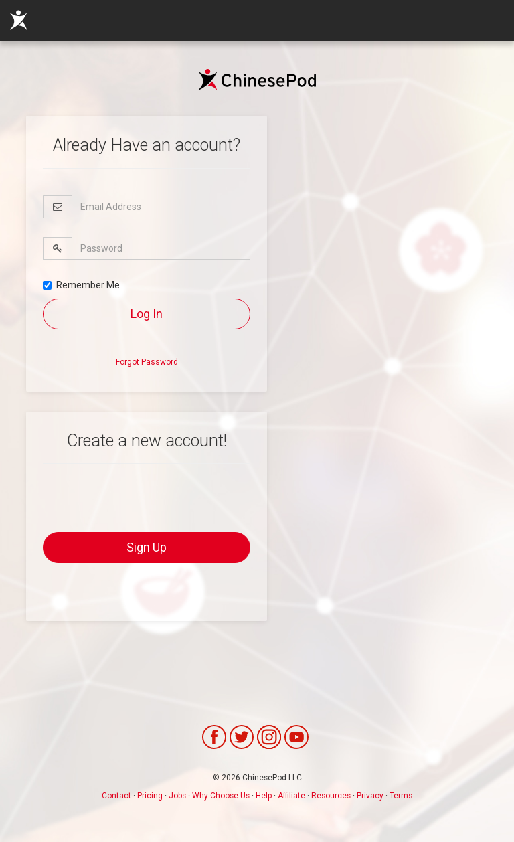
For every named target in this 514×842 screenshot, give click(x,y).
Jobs (177, 796)
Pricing (150, 796)
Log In (147, 314)
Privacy (370, 796)
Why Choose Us (221, 796)
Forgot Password (147, 362)
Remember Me (81, 285)
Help (264, 796)
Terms (401, 796)
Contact (116, 796)
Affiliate (291, 796)
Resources (331, 796)
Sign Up (146, 547)
